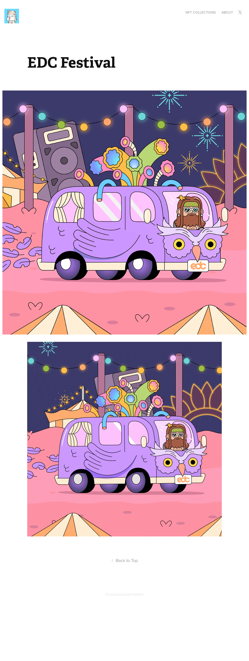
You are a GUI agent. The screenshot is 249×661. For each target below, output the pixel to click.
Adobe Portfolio (132, 594)
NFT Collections (201, 12)
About (227, 12)
